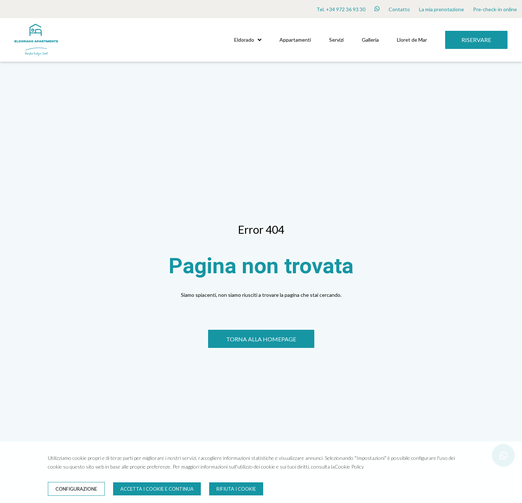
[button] (259, 40)
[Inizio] (36, 60)
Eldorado (247, 40)
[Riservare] (476, 40)
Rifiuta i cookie (236, 489)
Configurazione (76, 489)
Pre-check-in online (495, 9)
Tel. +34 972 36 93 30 (340, 9)
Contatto (399, 9)
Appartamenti (295, 40)
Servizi (336, 40)
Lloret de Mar (412, 40)
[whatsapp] (377, 9)
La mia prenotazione (441, 9)
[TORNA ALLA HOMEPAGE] (261, 339)
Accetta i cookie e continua (157, 489)
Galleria (370, 40)
